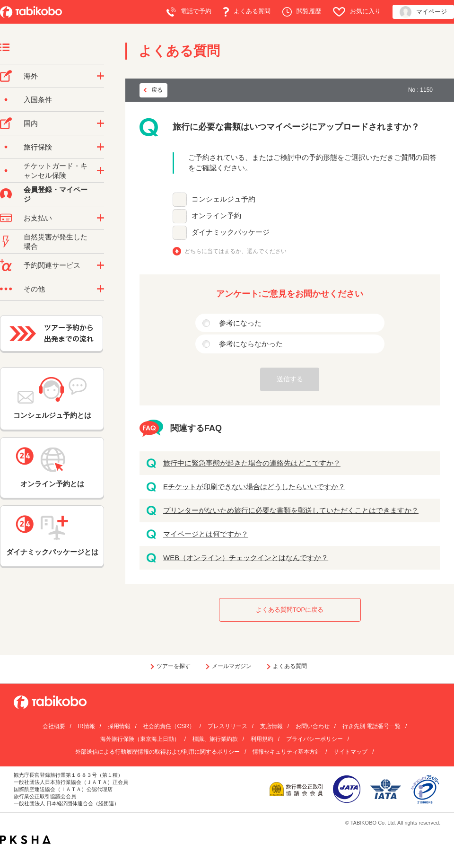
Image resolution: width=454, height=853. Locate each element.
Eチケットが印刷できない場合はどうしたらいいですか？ (254, 487)
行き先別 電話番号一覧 (371, 726)
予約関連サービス (52, 265)
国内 (31, 123)
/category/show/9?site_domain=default (100, 218)
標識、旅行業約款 (215, 739)
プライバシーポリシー (314, 739)
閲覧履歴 (301, 12)
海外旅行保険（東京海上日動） (140, 739)
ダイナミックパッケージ (231, 232)
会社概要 (54, 726)
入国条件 (38, 100)
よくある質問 (247, 12)
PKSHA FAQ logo (25, 840)
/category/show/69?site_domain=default (100, 171)
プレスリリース (227, 726)
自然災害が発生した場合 (55, 241)
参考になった (240, 323)
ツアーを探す (174, 666)
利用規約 (262, 739)
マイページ (423, 12)
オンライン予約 (216, 215)
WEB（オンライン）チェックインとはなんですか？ (245, 558)
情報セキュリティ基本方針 (287, 751)
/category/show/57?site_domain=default (100, 123)
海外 (31, 76)
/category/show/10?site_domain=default (100, 147)
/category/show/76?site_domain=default (100, 76)
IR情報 (86, 726)
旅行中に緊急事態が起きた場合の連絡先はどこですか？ (251, 463)
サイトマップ (350, 751)
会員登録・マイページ (55, 194)
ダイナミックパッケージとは (52, 535)
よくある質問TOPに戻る (290, 609)
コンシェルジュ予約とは (52, 398)
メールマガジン (232, 666)
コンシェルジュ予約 (223, 199)
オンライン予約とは (52, 467)
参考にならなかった (251, 344)
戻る (157, 90)
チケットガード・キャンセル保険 (55, 170)
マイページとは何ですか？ (205, 534)
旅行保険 (38, 147)
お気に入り (357, 12)
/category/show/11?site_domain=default (100, 265)
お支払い (38, 218)
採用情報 (119, 726)
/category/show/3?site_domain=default (100, 289)
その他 (34, 289)
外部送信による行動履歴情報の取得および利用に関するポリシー (157, 751)
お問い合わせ (313, 726)
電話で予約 (188, 12)
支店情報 (271, 726)
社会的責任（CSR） (168, 726)
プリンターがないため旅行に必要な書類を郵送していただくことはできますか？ (291, 510)
